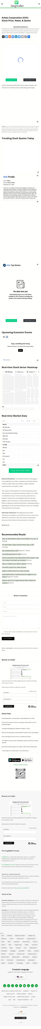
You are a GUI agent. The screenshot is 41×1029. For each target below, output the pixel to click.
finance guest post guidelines (21, 888)
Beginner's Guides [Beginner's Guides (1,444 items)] (20, 935)
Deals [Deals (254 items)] (2, 941)
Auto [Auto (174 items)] (2, 935)
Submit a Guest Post (9, 996)
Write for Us (5, 525)
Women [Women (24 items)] (35, 963)
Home (3, 648)
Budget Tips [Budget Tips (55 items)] (31, 935)
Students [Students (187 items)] (10, 963)
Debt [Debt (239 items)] (9, 941)
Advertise (26, 991)
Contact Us (34, 991)
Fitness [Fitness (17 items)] (3, 944)
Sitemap (33, 996)
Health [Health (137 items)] (26, 944)
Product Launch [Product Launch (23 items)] (32, 954)
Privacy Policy (11, 994)
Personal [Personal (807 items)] (11, 954)
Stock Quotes (9, 648)
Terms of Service (21, 994)
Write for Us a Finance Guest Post (11, 991)
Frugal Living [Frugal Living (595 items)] (18, 944)
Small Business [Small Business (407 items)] (21, 960)
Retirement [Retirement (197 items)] (26, 957)
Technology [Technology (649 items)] (20, 963)
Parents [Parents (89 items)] (3, 954)
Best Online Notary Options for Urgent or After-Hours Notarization (19, 746)
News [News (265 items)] (29, 951)
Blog (10, 999)
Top (20, 1022)
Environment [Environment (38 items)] (26, 941)
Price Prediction (30, 80)
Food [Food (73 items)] (10, 944)
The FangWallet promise (8, 864)
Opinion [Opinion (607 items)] (36, 951)
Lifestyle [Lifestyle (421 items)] (18, 948)
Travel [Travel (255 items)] (27, 963)
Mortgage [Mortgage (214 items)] (12, 951)
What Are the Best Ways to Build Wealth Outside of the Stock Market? (20, 732)
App (31, 999)
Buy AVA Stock (11, 80)
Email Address (7, 699)
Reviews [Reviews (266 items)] (34, 957)
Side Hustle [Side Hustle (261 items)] (10, 960)
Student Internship (23, 999)
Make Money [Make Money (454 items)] (33, 948)
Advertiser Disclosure (20, 27)
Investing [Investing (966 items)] (3, 948)
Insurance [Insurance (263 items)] (34, 944)
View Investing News (20, 471)
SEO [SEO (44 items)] (2, 960)
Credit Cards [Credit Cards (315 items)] (20, 938)
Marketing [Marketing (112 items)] (4, 951)
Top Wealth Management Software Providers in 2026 (16, 728)
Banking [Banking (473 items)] (9, 935)
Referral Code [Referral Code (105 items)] (5, 957)
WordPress (24, 1007)
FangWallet (5, 857)
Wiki (14, 999)
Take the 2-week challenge (20, 764)
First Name (6, 692)
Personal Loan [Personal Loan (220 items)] (21, 954)
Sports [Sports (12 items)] (3, 963)
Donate (30, 994)
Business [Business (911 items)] (3, 938)
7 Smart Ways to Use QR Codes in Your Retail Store (15, 750)
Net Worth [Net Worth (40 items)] (21, 951)
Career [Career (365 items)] (11, 938)
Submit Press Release (23, 996)
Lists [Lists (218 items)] (25, 948)
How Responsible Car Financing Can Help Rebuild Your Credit (18, 718)
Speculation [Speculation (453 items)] (31, 960)
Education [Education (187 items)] (16, 941)
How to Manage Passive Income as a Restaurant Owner (16, 736)
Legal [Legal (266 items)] (11, 948)
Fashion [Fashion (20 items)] (35, 941)
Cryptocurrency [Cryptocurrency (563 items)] (31, 938)
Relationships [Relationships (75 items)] (15, 957)
